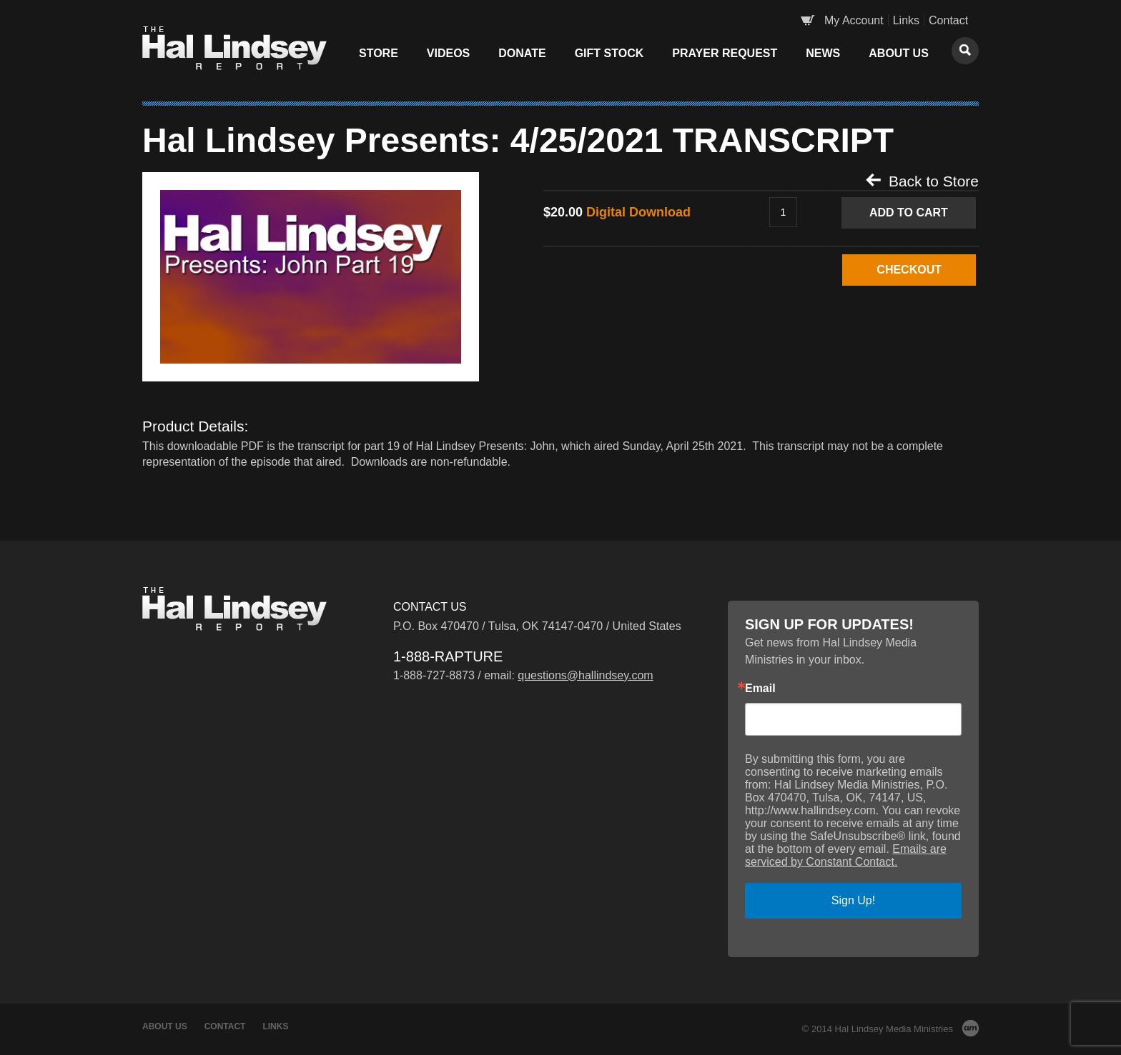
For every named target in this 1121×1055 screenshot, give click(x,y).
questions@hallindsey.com (585, 675)
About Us (899, 53)
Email (760, 688)
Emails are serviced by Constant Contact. (846, 855)
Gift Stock (609, 53)
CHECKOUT (909, 270)
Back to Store (922, 180)
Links (906, 20)
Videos (448, 53)
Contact (948, 20)
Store (378, 53)
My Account (854, 20)
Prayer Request (724, 53)
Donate (521, 53)
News (823, 53)
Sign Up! (853, 900)
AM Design (970, 1028)
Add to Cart (908, 212)
